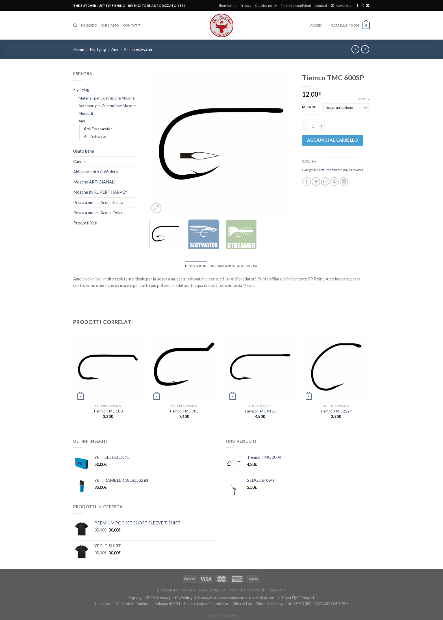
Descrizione (196, 266)
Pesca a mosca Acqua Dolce (98, 212)
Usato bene (83, 151)
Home (78, 49)
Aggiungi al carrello (332, 140)
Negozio (89, 25)
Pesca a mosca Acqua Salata (98, 202)
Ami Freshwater (138, 49)
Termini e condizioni (296, 5)
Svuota (364, 99)
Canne (79, 161)
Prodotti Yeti (85, 223)
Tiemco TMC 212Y (336, 411)
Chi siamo (110, 25)
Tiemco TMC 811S (260, 411)
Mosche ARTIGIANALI (94, 182)
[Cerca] (75, 25)
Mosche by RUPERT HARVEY (100, 192)
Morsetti (86, 113)
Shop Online (227, 5)
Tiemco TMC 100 (108, 411)
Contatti (321, 5)
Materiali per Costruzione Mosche (106, 98)
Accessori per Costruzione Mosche (107, 105)
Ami (114, 49)
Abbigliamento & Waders (95, 171)
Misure (309, 107)
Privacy (245, 5)
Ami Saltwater (353, 170)
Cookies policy (266, 5)
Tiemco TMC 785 (184, 411)
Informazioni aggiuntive (234, 266)
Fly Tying (98, 49)
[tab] (196, 266)
